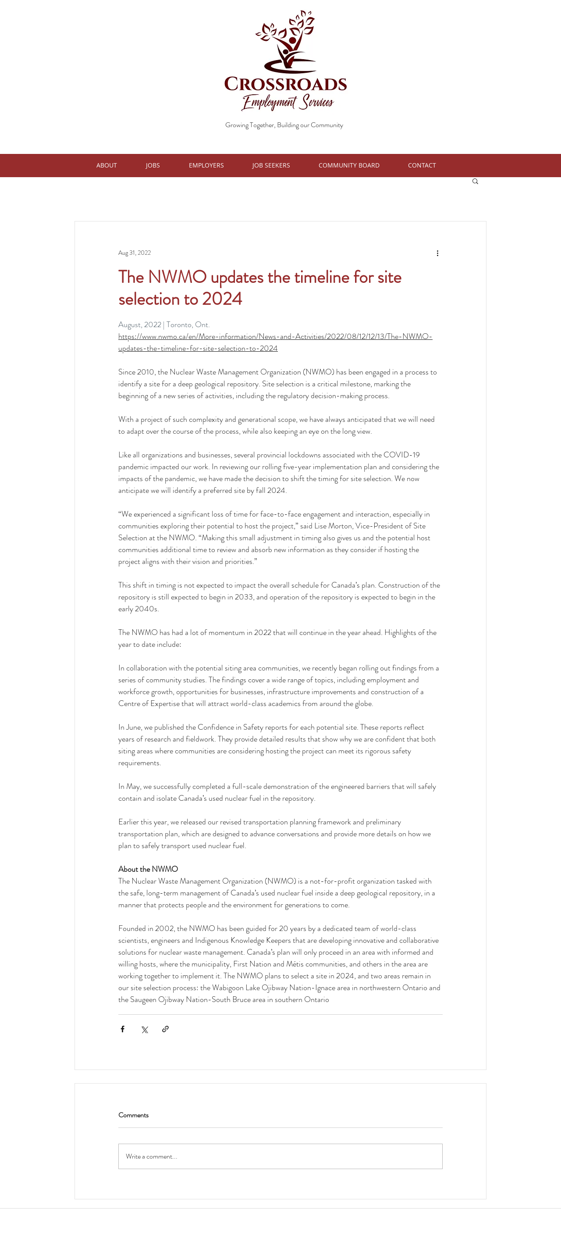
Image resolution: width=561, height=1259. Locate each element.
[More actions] (437, 253)
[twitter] (482, 148)
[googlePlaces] (469, 148)
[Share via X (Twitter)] (144, 1029)
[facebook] (455, 148)
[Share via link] (165, 1029)
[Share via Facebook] (122, 1029)
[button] (117, 165)
